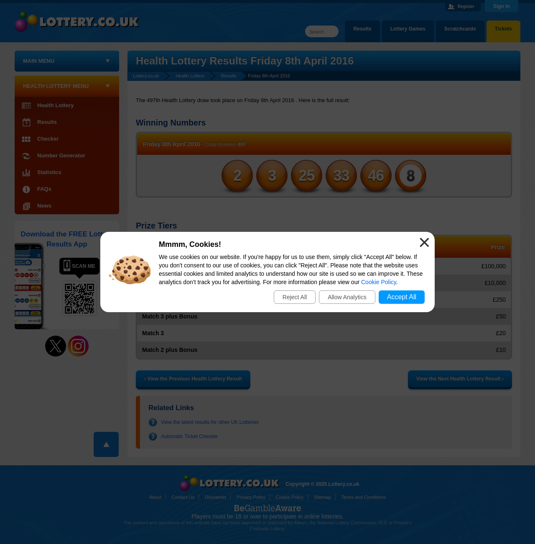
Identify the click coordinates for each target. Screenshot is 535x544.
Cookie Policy (378, 282)
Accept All (401, 296)
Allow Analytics (347, 297)
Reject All (295, 297)
